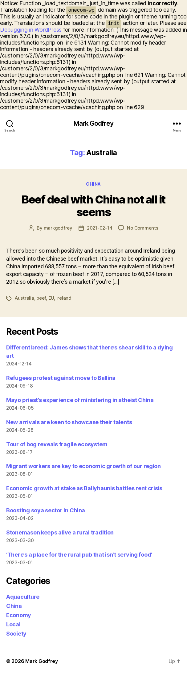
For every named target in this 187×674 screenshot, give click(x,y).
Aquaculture (22, 596)
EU (51, 298)
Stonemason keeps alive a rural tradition (60, 532)
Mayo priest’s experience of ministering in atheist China (80, 400)
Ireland (63, 298)
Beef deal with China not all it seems (93, 206)
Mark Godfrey (93, 123)
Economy (18, 615)
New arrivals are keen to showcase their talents (69, 422)
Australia (24, 298)
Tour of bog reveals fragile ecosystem (57, 444)
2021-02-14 (99, 228)
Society (16, 633)
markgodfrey (58, 228)
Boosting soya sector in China (45, 510)
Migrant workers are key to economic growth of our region (83, 466)
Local (13, 624)
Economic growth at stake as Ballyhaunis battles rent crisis (84, 488)
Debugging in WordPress (31, 29)
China (93, 184)
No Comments (142, 228)
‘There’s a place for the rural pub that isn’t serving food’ (79, 554)
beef (41, 298)
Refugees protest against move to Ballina (61, 378)
